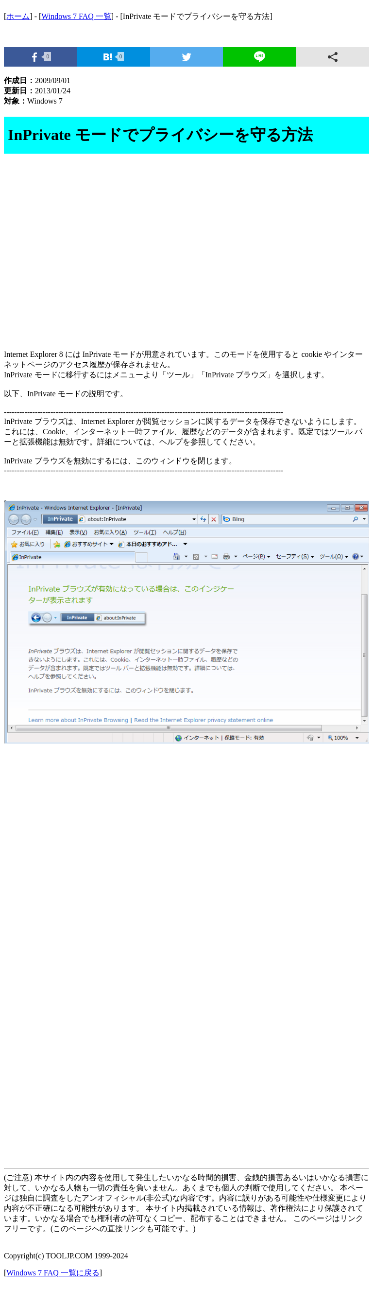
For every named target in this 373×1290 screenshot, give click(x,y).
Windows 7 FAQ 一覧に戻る (53, 1273)
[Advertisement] (186, 257)
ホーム (18, 16)
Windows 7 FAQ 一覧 (76, 16)
